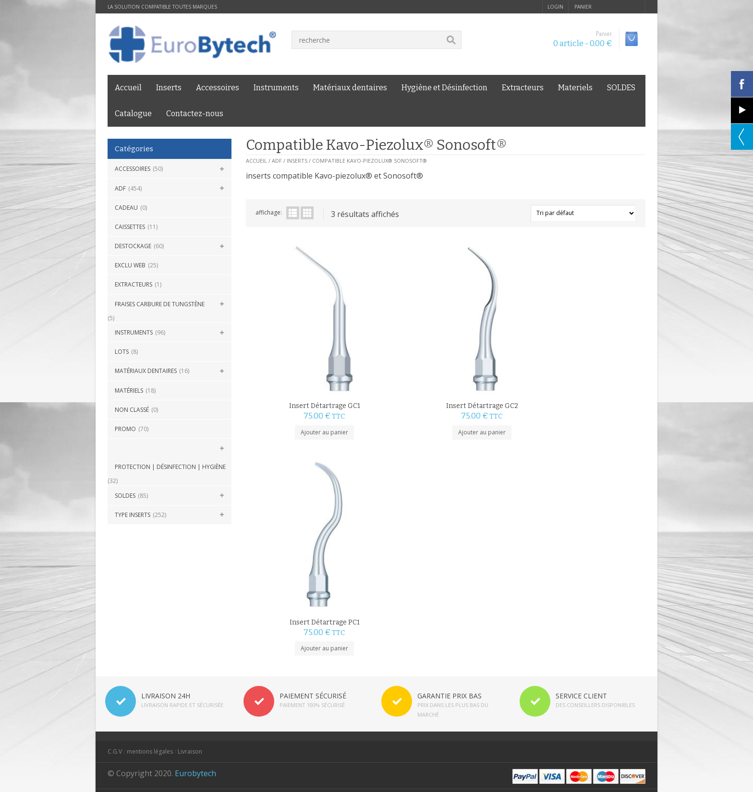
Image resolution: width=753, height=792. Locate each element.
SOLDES (621, 87)
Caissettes (130, 227)
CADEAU (126, 208)
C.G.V (115, 623)
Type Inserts (132, 515)
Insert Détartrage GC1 (295, 348)
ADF (120, 188)
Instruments (276, 87)
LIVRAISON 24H (165, 567)
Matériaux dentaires (350, 87)
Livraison (190, 623)
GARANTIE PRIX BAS (449, 567)
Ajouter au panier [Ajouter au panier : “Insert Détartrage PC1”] (495, 374)
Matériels (129, 390)
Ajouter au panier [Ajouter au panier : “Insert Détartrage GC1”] (295, 374)
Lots (122, 352)
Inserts (169, 87)
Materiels (575, 87)
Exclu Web (130, 265)
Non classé (132, 410)
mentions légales (150, 623)
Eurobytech (195, 645)
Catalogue (133, 113)
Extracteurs (523, 87)
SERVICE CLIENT (581, 567)
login (555, 6)
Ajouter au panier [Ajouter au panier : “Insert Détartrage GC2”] (395, 374)
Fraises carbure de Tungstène (160, 304)
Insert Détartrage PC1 (496, 348)
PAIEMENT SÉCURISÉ (312, 567)
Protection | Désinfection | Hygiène (170, 467)
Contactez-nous (194, 113)
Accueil (128, 87)
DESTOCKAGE (133, 246)
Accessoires (217, 87)
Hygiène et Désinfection (444, 87)
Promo (125, 429)
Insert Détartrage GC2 (396, 348)
